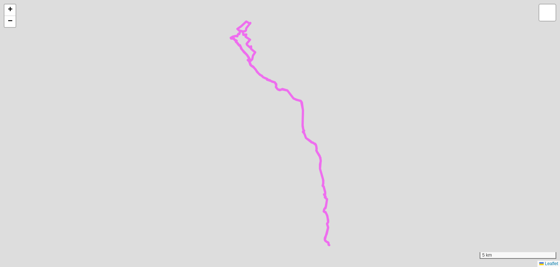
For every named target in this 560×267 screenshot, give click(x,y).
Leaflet (548, 263)
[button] (10, 10)
